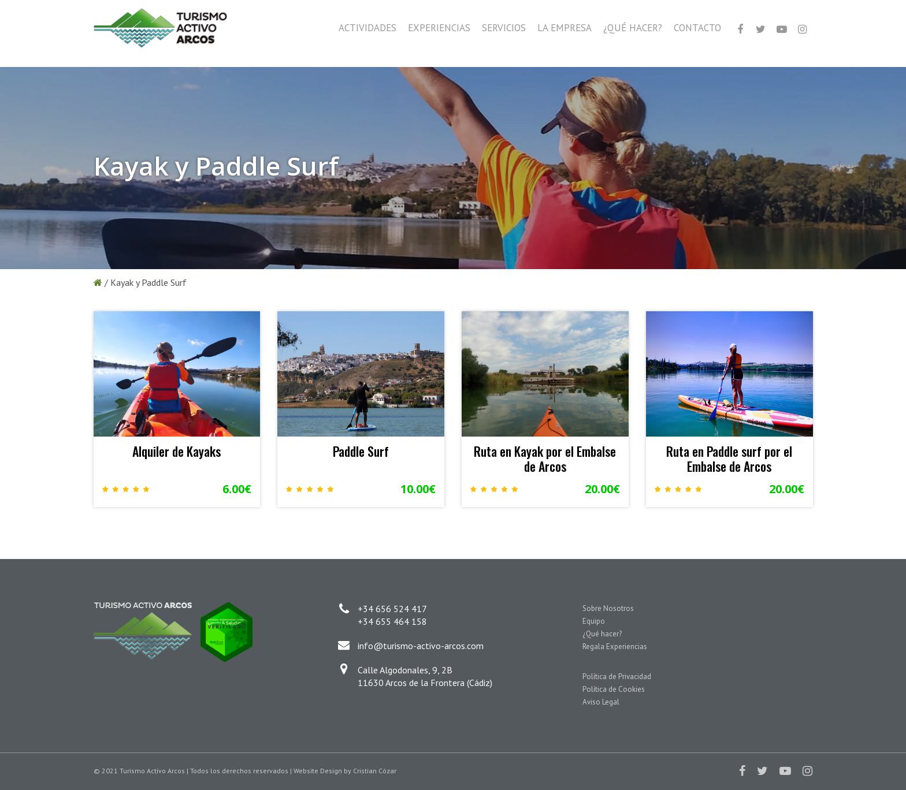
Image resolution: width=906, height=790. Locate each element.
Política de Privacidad (616, 676)
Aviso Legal (600, 702)
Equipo (593, 621)
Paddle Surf (361, 451)
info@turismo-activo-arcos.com (421, 645)
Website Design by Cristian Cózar (345, 770)
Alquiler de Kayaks (176, 451)
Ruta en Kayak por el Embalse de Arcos (545, 458)
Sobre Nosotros (608, 608)
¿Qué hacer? (602, 634)
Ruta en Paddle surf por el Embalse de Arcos (729, 458)
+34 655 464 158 (392, 621)
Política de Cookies (613, 689)
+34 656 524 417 (392, 608)
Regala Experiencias (614, 646)
